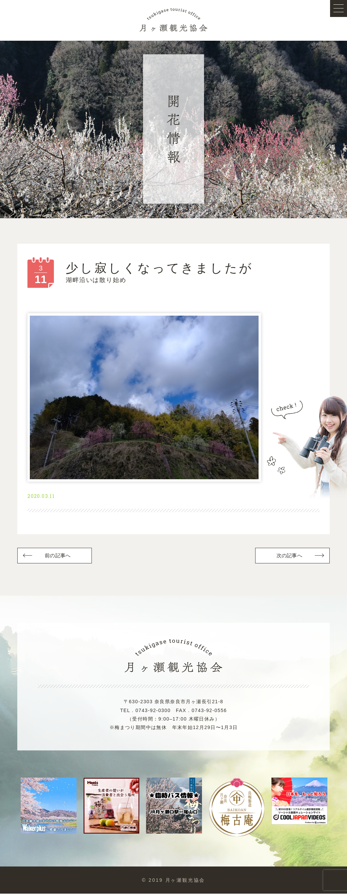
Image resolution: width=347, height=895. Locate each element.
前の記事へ (58, 556)
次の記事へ (289, 556)
